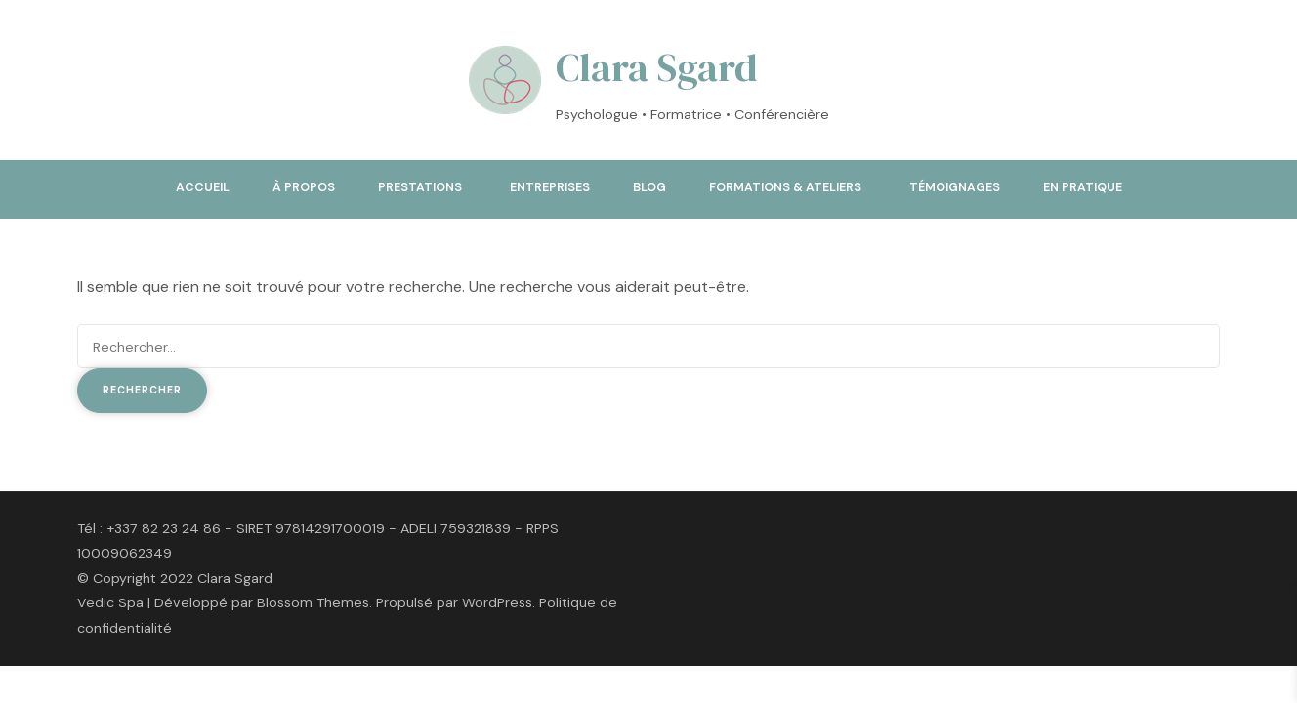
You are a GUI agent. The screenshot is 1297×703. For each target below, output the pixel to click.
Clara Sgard (657, 67)
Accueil (203, 187)
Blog (649, 187)
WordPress (497, 602)
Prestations (420, 187)
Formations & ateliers (785, 187)
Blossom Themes (313, 602)
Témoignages (954, 187)
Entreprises (550, 187)
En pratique (1082, 187)
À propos (303, 187)
